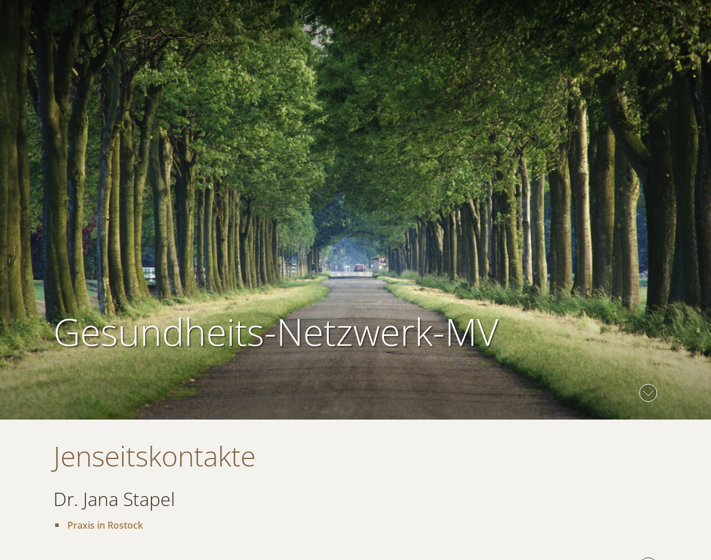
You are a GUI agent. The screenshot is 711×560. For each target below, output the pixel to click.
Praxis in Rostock (105, 525)
